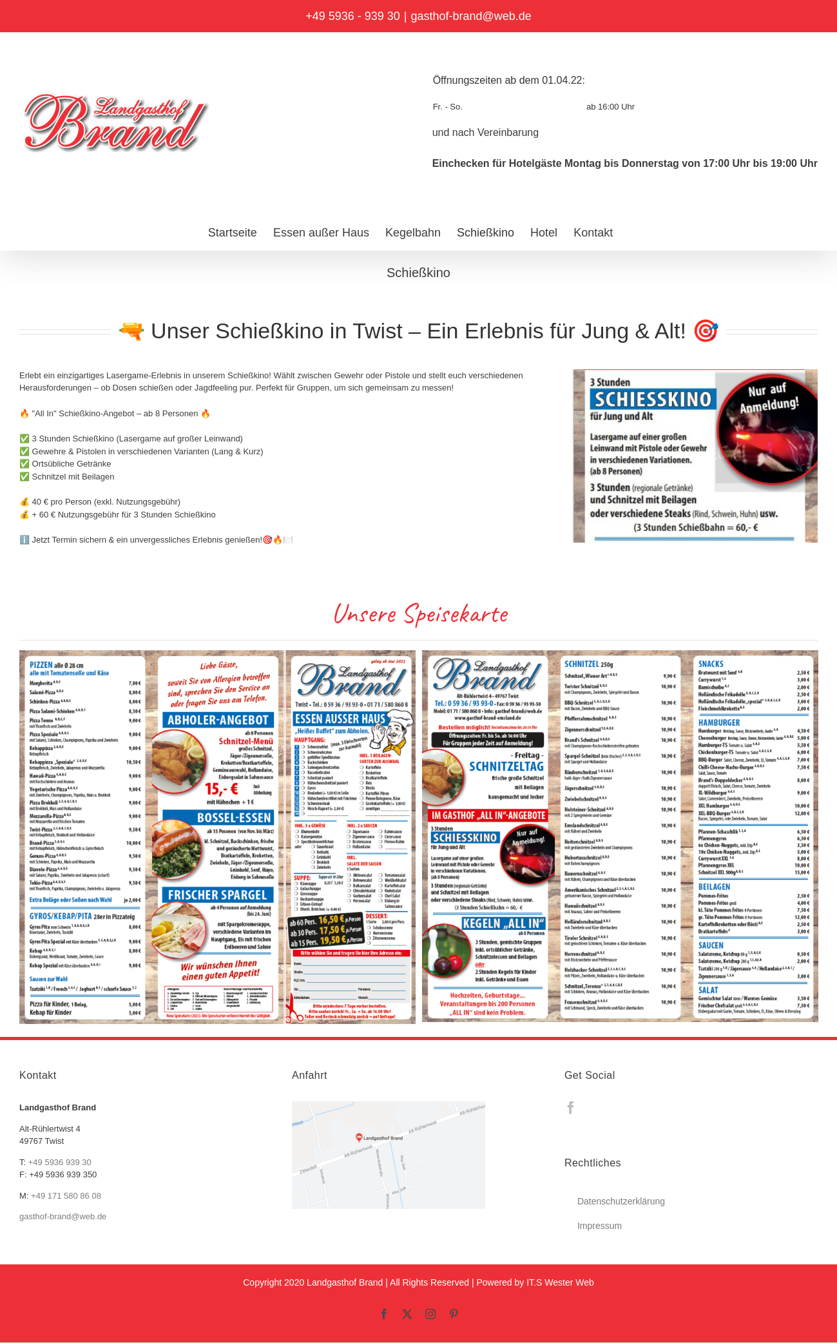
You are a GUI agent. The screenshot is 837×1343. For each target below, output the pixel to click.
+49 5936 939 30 (59, 1162)
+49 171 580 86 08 (66, 1196)
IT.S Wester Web (560, 1282)
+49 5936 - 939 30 (352, 16)
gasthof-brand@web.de (470, 16)
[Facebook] (570, 1107)
